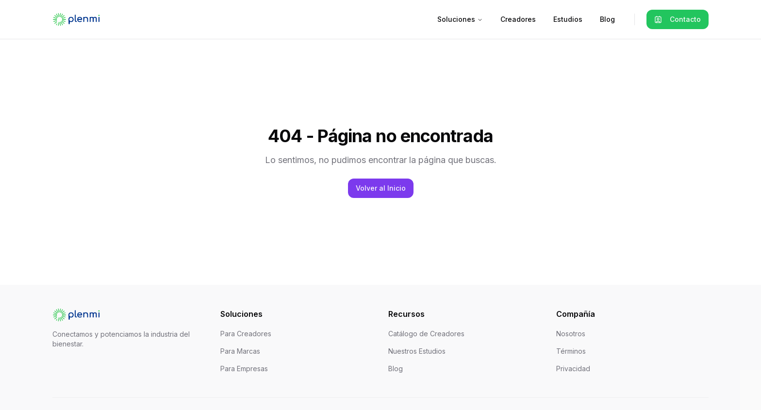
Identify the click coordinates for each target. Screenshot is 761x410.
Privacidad (573, 368)
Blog (607, 19)
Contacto (677, 19)
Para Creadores (245, 333)
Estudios (567, 19)
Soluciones (460, 19)
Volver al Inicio (381, 188)
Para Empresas (244, 368)
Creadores (518, 19)
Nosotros (570, 333)
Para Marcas (240, 351)
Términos (571, 351)
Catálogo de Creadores (426, 333)
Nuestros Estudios (417, 351)
